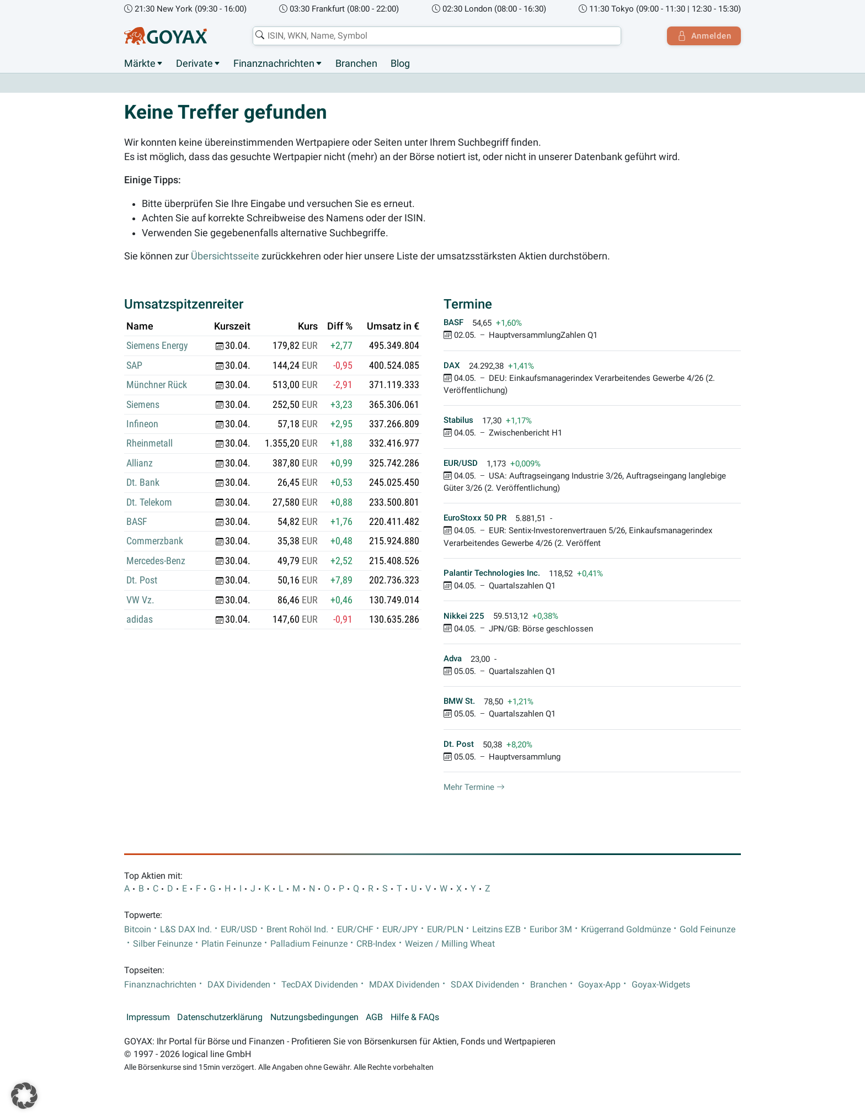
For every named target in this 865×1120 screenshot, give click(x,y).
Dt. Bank (142, 483)
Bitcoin (137, 930)
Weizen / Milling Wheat (450, 944)
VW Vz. (140, 600)
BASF (136, 522)
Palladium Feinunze (309, 944)
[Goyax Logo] (165, 36)
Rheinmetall (149, 443)
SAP (134, 365)
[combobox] (436, 35)
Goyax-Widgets (661, 985)
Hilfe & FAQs (415, 1018)
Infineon (142, 424)
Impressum (148, 1018)
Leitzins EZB (496, 930)
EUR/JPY (400, 930)
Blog (400, 63)
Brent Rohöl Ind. (297, 930)
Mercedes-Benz (155, 560)
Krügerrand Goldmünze (626, 930)
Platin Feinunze (231, 944)
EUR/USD (239, 930)
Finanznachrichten (273, 63)
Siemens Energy (157, 346)
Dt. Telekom (149, 502)
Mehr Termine (474, 788)
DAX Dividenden (238, 985)
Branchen (356, 63)
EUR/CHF (355, 930)
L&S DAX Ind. (186, 930)
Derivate (194, 63)
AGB (374, 1018)
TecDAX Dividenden (319, 985)
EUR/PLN (445, 930)
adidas (139, 619)
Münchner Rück (156, 385)
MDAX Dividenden (404, 985)
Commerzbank (154, 541)
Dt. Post (141, 580)
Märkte (140, 63)
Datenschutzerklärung (220, 1018)
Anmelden (703, 36)
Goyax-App (599, 985)
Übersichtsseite (225, 256)
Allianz (139, 463)
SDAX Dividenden (485, 985)
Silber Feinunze (163, 944)
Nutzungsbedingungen (314, 1018)
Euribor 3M (551, 930)
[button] (24, 1095)
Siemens (142, 404)
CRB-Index (376, 944)
